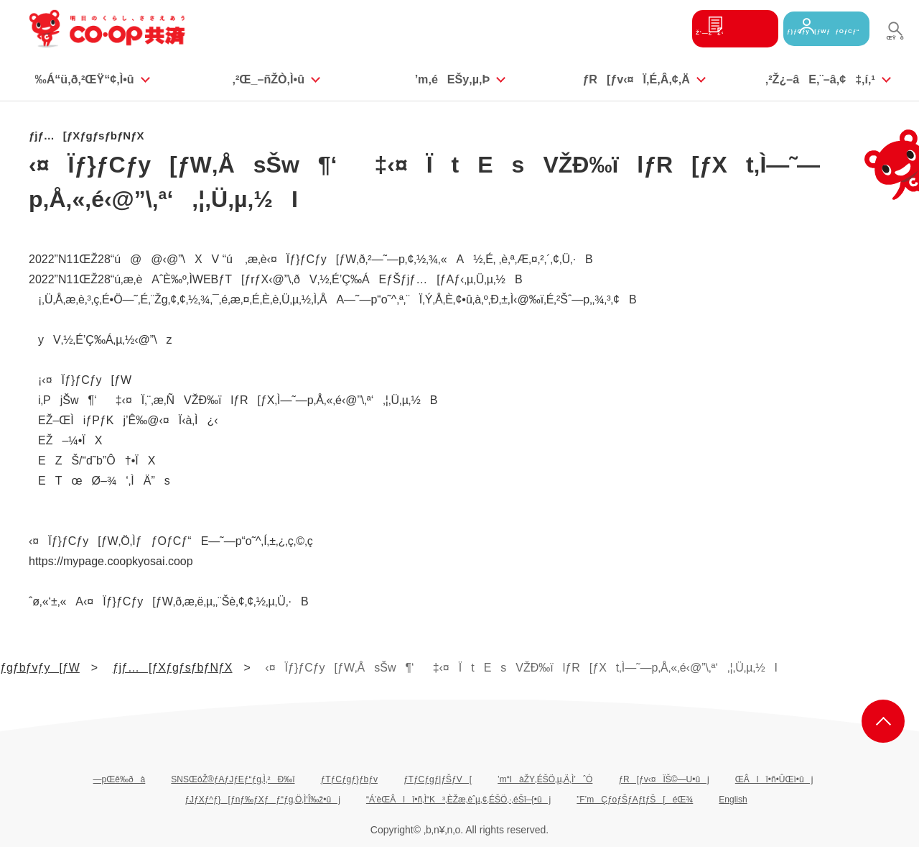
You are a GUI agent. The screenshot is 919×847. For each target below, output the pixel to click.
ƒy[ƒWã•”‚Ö (883, 721)
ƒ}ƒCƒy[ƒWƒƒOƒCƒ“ (808, 28)
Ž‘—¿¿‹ (681, 28)
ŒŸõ (894, 42)
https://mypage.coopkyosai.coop (111, 561)
